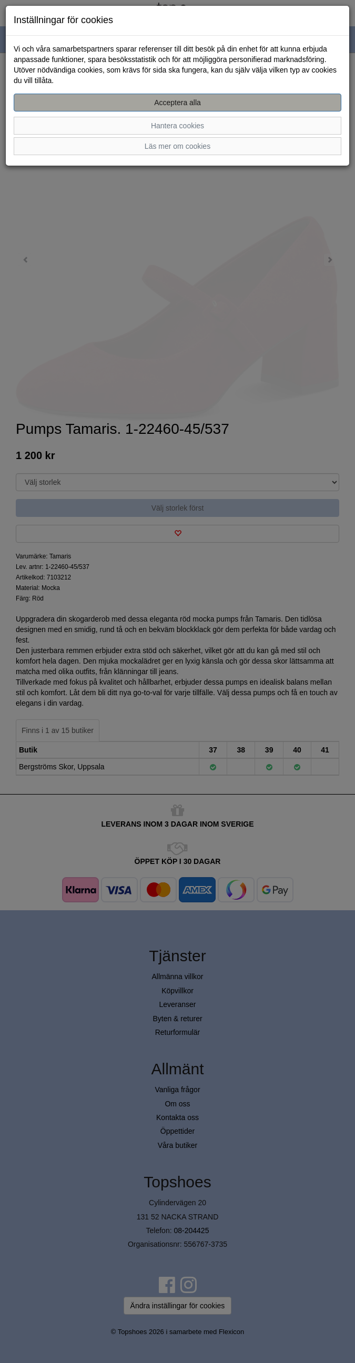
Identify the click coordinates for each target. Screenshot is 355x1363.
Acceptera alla (177, 102)
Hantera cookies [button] (177, 125)
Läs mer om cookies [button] (177, 146)
